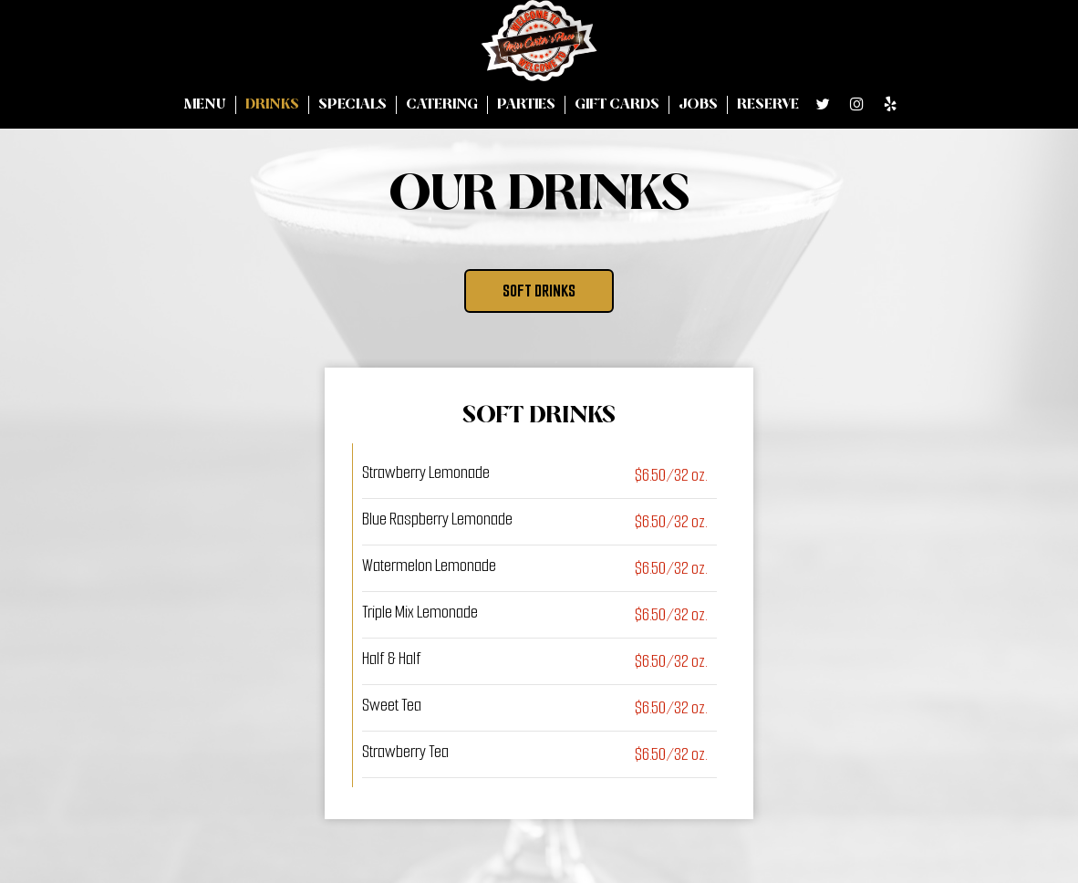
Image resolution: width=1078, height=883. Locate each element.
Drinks (272, 105)
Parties (526, 105)
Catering (442, 105)
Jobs (698, 105)
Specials (352, 105)
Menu (204, 105)
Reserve (768, 105)
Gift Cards (617, 105)
